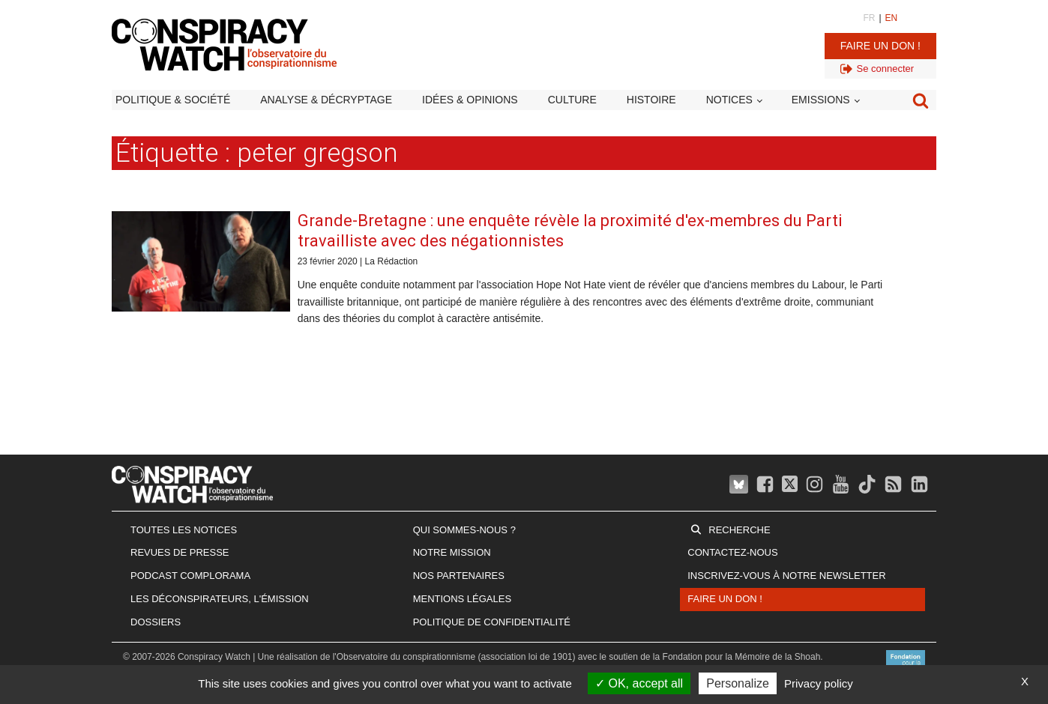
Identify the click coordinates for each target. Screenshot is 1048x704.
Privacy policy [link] (818, 683)
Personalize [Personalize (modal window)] (737, 683)
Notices (729, 100)
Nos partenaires (459, 575)
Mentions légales (462, 598)
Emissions (821, 100)
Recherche (739, 529)
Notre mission (452, 552)
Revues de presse (179, 552)
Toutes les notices (183, 529)
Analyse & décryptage (326, 100)
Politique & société (172, 100)
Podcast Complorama (190, 575)
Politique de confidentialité (491, 622)
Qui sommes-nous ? (464, 529)
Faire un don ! (880, 46)
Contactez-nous (732, 552)
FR (869, 18)
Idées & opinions (470, 100)
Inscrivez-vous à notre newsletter (786, 575)
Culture (572, 100)
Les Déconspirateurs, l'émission (219, 598)
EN (891, 18)
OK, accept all (639, 683)
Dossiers (155, 622)
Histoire (651, 100)
